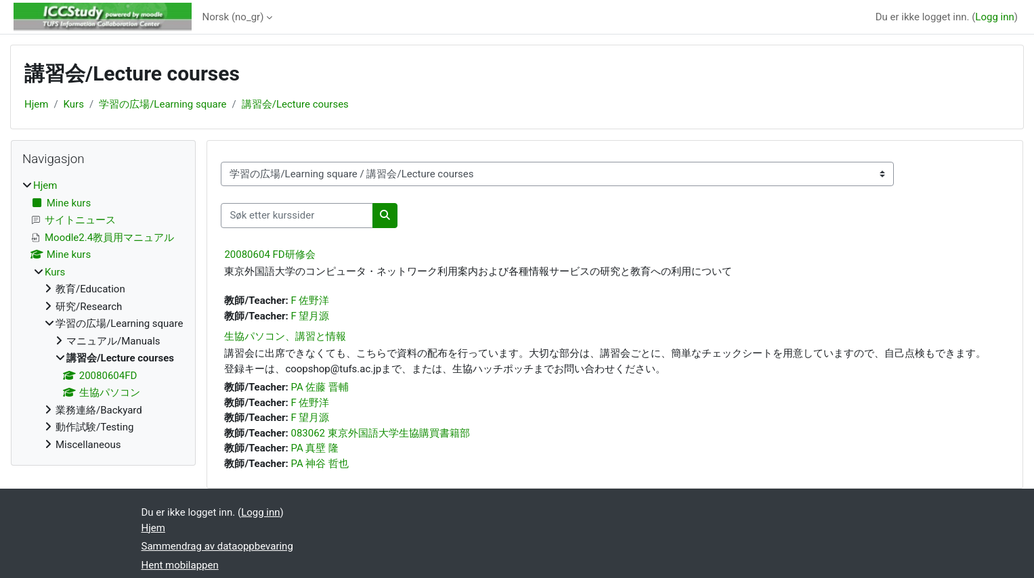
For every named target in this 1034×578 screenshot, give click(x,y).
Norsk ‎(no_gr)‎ (233, 17)
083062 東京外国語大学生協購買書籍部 (379, 433)
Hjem (36, 104)
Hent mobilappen (180, 565)
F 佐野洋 (309, 300)
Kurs (74, 104)
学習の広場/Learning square (162, 104)
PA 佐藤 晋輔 (319, 387)
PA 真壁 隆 (314, 448)
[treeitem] (103, 315)
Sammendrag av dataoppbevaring (217, 546)
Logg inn (994, 17)
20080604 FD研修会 (269, 254)
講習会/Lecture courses (295, 104)
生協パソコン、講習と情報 (285, 336)
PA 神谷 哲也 (319, 464)
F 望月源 (309, 316)
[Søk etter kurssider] (297, 215)
